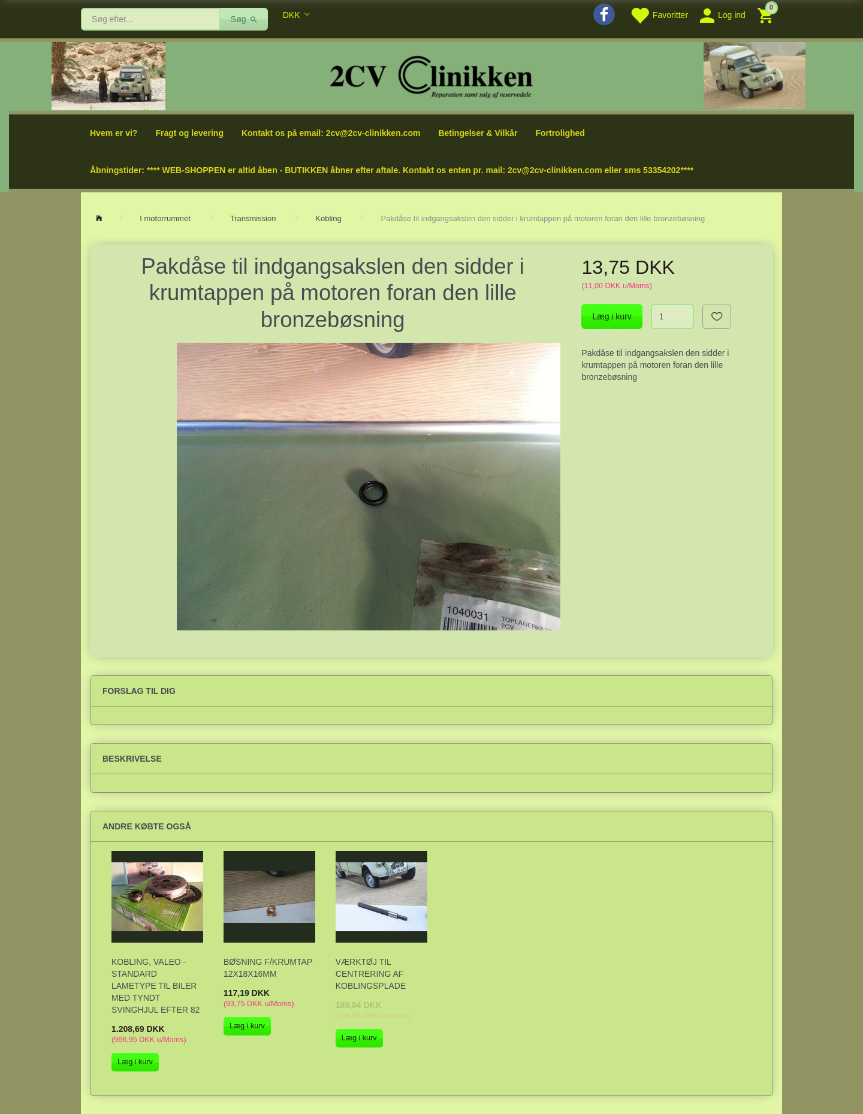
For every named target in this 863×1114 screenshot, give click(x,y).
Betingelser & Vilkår (477, 133)
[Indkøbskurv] (767, 14)
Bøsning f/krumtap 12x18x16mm (268, 968)
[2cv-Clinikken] (431, 75)
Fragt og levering (189, 133)
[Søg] (244, 19)
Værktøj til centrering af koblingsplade (371, 974)
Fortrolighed (559, 133)
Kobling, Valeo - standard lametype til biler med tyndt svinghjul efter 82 (155, 986)
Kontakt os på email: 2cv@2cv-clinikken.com (331, 133)
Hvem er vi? (113, 133)
